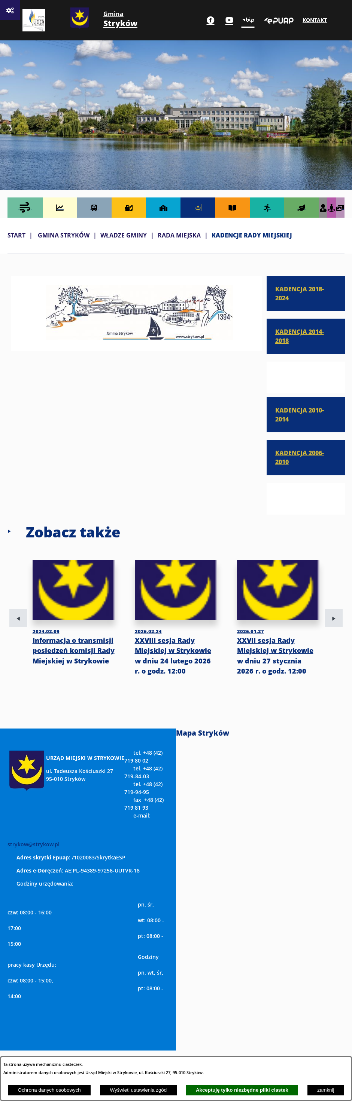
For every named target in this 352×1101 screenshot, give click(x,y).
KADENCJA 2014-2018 (299, 336)
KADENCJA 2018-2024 (299, 293)
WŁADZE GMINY (123, 235)
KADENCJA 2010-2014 (299, 414)
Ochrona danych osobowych (49, 1090)
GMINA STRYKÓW (63, 235)
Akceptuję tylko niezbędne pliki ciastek (242, 1090)
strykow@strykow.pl (33, 844)
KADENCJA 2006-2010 (299, 457)
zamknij (325, 1090)
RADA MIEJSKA (179, 235)
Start (16, 235)
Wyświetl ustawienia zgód (138, 1090)
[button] (139, 337)
